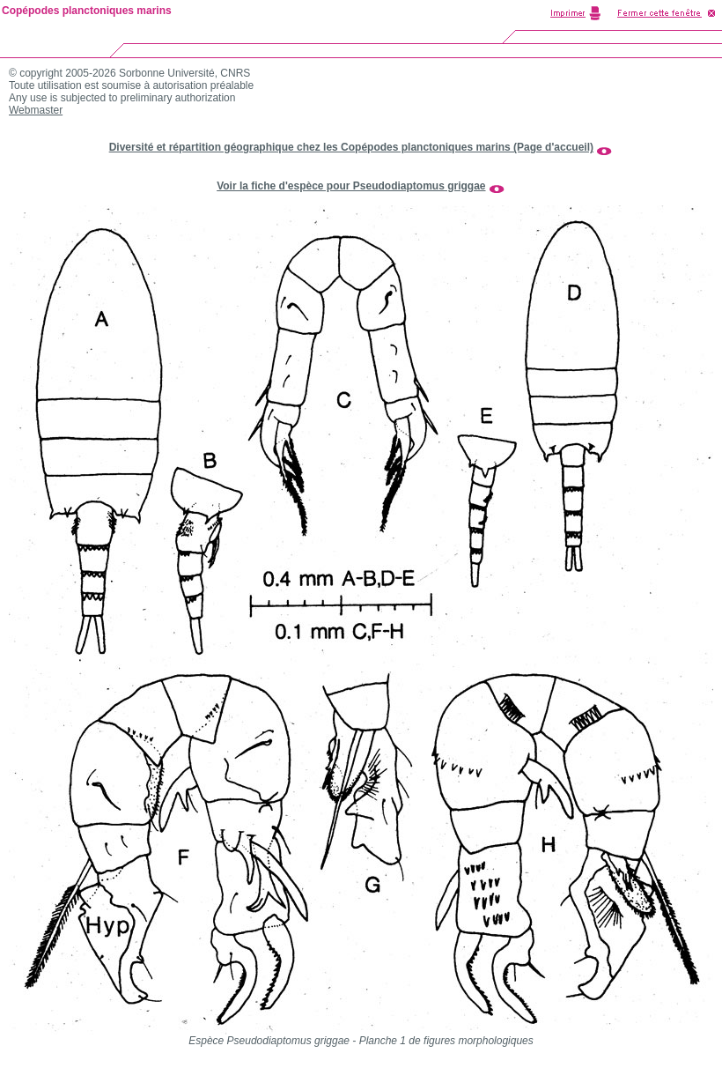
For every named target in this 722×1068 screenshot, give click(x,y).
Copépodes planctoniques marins (87, 10)
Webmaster (36, 110)
